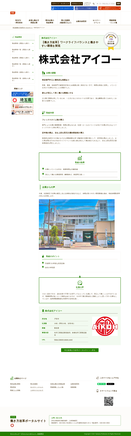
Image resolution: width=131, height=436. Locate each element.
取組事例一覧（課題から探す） (21, 50)
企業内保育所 (75, 384)
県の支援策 (34, 384)
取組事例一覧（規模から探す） (21, 79)
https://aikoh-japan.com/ (63, 340)
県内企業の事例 (15, 384)
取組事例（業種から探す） (21, 58)
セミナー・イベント (36, 387)
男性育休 (13, 387)
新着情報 (73, 387)
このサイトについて (36, 390)
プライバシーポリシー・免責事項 (32, 434)
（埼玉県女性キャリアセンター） (110, 8)
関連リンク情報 (15, 390)
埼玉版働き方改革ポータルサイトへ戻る (79, 350)
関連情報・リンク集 (56, 387)
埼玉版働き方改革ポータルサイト (23, 27)
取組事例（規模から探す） (21, 72)
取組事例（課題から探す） (21, 43)
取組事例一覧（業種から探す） (21, 65)
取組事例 (18, 37)
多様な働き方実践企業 (57, 384)
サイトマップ (14, 434)
